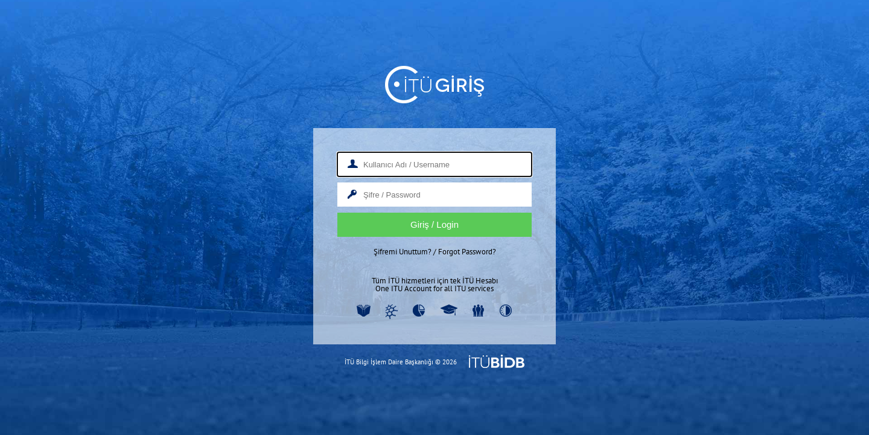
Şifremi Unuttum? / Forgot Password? (435, 251)
